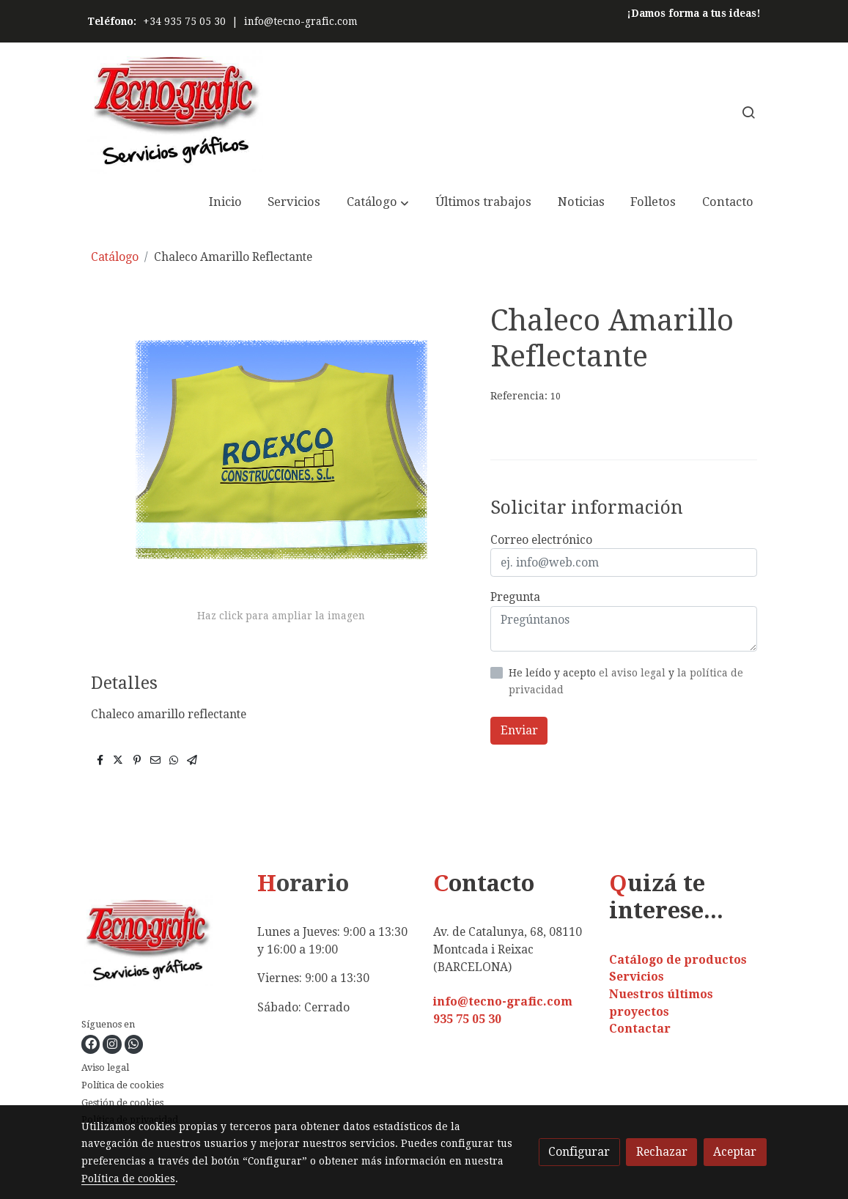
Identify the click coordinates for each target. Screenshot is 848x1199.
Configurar (579, 1152)
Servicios (636, 977)
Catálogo (115, 257)
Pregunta (515, 597)
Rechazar (661, 1152)
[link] (175, 112)
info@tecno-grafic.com (301, 21)
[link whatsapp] (133, 1044)
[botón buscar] (748, 112)
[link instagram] (112, 1044)
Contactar (640, 1029)
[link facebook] (91, 1044)
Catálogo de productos (678, 960)
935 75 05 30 (467, 1019)
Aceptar (734, 1152)
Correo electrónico (541, 540)
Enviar (519, 730)
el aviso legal (633, 673)
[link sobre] (160, 944)
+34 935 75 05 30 (184, 21)
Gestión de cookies (122, 1102)
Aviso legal (105, 1067)
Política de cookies (122, 1085)
